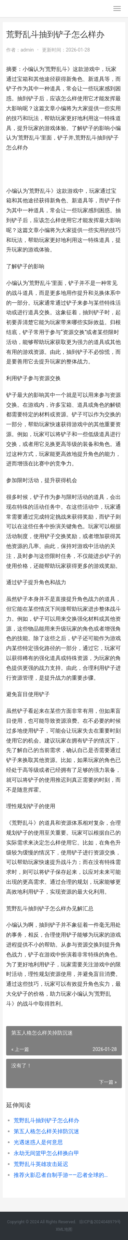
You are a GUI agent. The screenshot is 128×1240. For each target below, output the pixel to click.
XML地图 (64, 1229)
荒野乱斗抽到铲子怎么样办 (46, 1120)
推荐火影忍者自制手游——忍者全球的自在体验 (62, 1175)
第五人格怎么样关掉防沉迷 (46, 1131)
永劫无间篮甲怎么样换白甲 (46, 1153)
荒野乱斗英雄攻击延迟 (41, 1164)
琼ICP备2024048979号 (100, 1222)
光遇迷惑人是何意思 (38, 1142)
